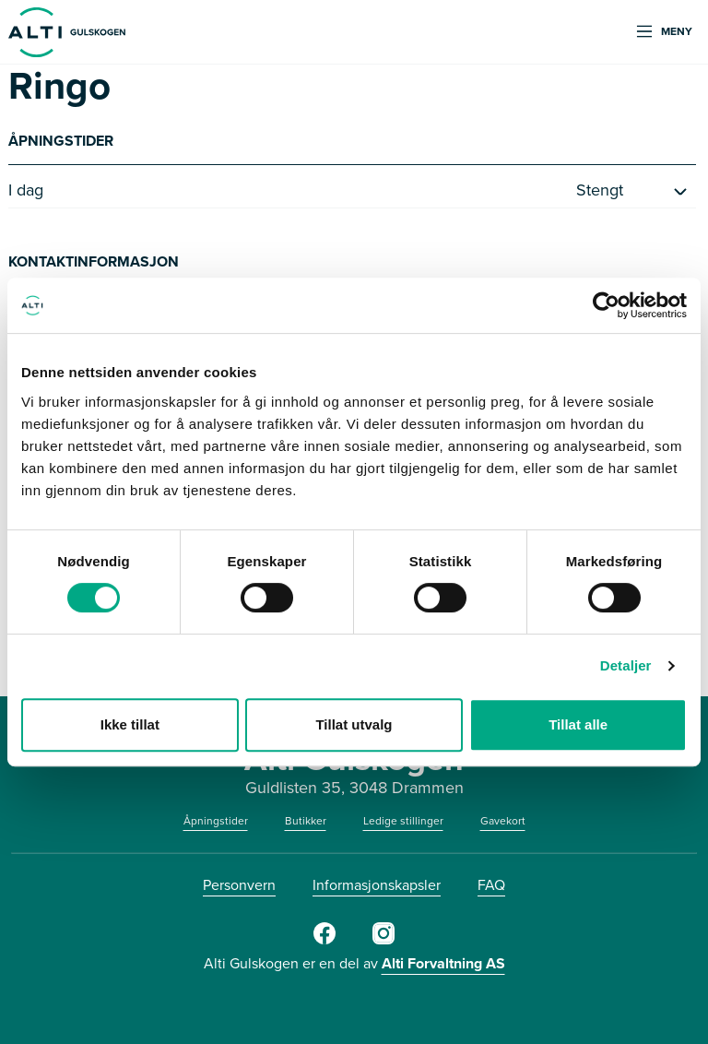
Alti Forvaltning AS (443, 963)
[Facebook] (324, 940)
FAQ (491, 885)
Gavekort (502, 821)
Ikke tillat (129, 724)
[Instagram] (383, 940)
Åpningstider (215, 821)
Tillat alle (578, 724)
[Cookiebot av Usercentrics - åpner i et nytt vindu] (606, 305)
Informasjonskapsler (377, 885)
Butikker (305, 821)
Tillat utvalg (353, 724)
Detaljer (626, 665)
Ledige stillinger (403, 821)
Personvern (239, 885)
